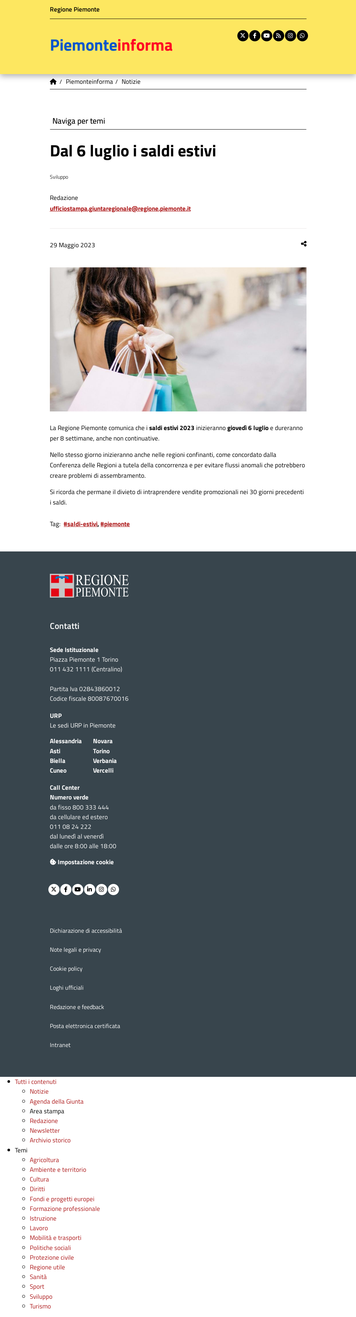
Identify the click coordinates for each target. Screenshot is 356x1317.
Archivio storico (50, 1140)
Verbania (105, 760)
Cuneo (58, 770)
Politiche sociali (50, 1248)
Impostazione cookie (82, 862)
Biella (57, 760)
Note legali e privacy (75, 949)
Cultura (39, 1179)
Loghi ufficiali (67, 987)
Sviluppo (41, 1296)
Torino (101, 751)
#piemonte (115, 524)
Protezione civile (52, 1257)
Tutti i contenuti (36, 1081)
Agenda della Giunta (57, 1101)
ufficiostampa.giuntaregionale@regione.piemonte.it (120, 208)
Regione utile (47, 1267)
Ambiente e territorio (58, 1169)
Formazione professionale (65, 1208)
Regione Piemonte (75, 9)
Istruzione (43, 1218)
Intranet (60, 1044)
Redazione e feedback (77, 1006)
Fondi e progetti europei (62, 1199)
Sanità (38, 1277)
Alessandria (66, 741)
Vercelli (103, 770)
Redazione (44, 1121)
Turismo (40, 1306)
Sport (37, 1286)
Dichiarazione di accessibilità (86, 930)
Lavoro (39, 1228)
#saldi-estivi (80, 524)
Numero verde (69, 797)
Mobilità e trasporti (55, 1237)
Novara (103, 741)
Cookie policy (66, 968)
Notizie (39, 1091)
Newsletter (45, 1130)
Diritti (37, 1189)
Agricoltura (44, 1160)
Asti (55, 751)
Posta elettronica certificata (85, 1025)
